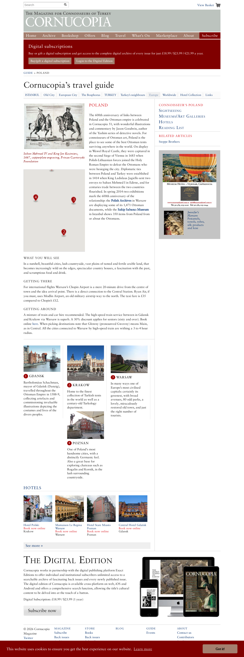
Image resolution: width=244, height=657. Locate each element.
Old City (49, 94)
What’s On (141, 35)
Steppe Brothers (169, 141)
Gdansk (36, 376)
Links (209, 94)
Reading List (171, 127)
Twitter (28, 638)
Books (89, 632)
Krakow (81, 385)
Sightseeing (170, 110)
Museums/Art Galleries (182, 116)
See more (34, 545)
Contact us (184, 632)
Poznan (81, 443)
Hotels (32, 487)
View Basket (205, 5)
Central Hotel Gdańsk (132, 526)
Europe (153, 94)
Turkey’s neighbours (133, 94)
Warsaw (124, 377)
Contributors (185, 637)
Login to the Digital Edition (94, 61)
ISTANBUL (32, 94)
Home (31, 35)
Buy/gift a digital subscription (49, 61)
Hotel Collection (190, 94)
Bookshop (70, 35)
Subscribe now (42, 610)
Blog (105, 35)
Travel (120, 35)
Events (150, 632)
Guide (28, 72)
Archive (48, 35)
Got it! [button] (220, 649)
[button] (52, 171)
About (188, 35)
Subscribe (210, 35)
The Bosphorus (90, 94)
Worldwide (169, 94)
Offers (90, 35)
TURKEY (110, 94)
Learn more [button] (143, 649)
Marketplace (166, 35)
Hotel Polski (34, 526)
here (35, 323)
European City (68, 94)
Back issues (61, 637)
